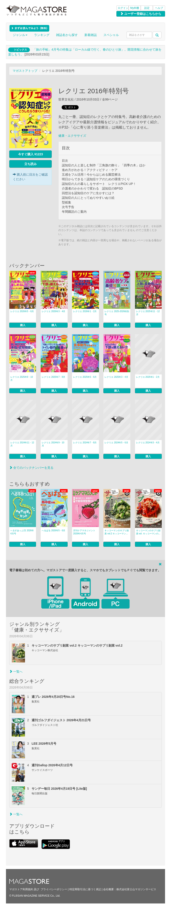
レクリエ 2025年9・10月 (21, 378)
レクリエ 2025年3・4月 (116, 377)
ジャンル (20, 35)
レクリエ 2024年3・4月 (148, 442)
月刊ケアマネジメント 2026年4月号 (84, 532)
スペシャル (111, 35)
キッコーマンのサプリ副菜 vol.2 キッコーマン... (116, 532)
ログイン (123, 7)
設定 (147, 7)
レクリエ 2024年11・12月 (22, 444)
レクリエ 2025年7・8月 (53, 377)
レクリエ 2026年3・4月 (53, 311)
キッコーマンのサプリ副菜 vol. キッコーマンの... (148, 532)
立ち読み (30, 164)
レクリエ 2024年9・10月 (53, 444)
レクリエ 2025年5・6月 (85, 377)
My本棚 (134, 7)
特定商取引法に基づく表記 (85, 889)
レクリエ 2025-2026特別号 (116, 313)
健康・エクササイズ (72, 135)
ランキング (41, 35)
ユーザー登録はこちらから (140, 13)
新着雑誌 (90, 35)
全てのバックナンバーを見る (31, 467)
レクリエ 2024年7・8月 (85, 442)
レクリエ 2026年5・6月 (22, 311)
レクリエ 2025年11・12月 (148, 313)
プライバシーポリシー (54, 889)
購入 (22, 325)
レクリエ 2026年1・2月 (85, 311)
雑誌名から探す (67, 35)
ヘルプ (159, 7)
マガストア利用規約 (21, 889)
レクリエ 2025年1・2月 (148, 377)
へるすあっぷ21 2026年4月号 (22, 532)
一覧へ (16, 671)
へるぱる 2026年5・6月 (53, 530)
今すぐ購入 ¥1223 (30, 154)
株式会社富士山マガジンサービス (136, 889)
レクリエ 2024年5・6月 (116, 442)
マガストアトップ (25, 70)
